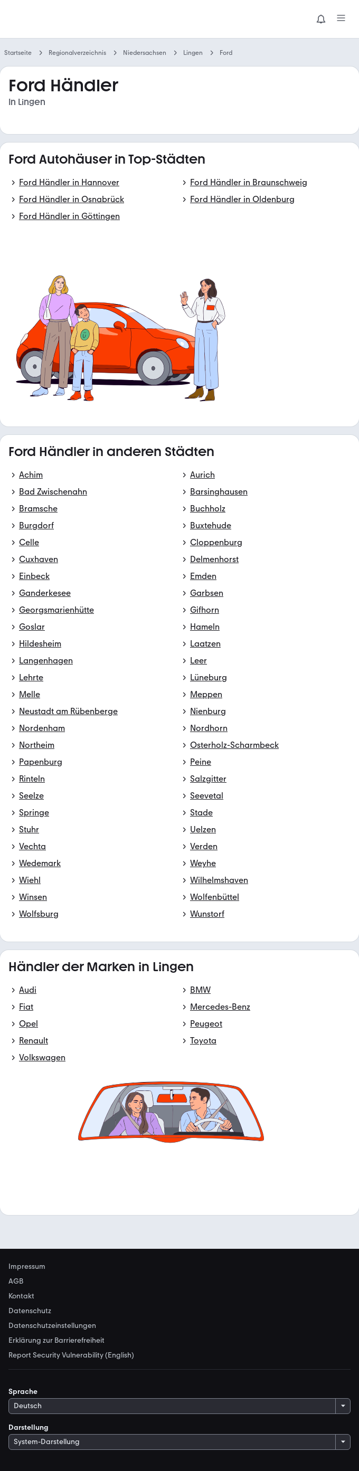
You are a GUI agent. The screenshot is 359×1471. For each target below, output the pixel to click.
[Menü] (341, 19)
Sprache (22, 1391)
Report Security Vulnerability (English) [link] (71, 1355)
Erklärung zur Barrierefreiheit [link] (56, 1340)
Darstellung (28, 1427)
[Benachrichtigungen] (320, 19)
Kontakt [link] (21, 1296)
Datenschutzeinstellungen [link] (52, 1326)
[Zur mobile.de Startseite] (87, 19)
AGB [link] (15, 1281)
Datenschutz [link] (29, 1311)
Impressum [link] (26, 1267)
